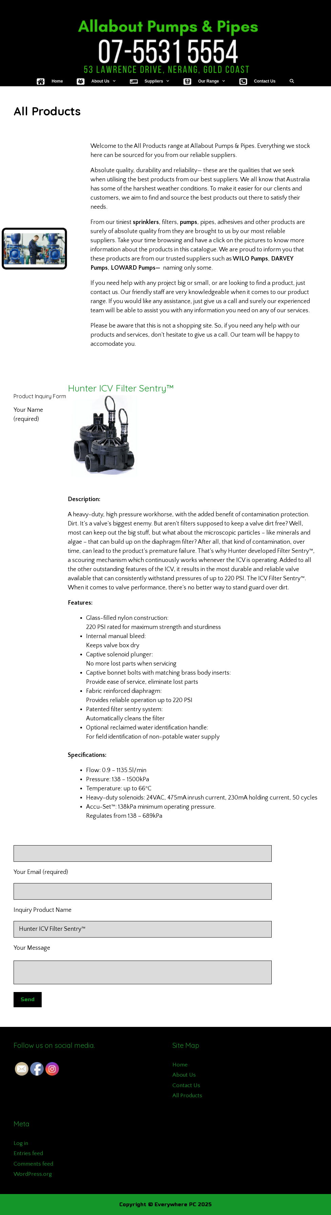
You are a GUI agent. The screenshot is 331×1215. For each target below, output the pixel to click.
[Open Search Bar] (291, 81)
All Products (187, 1096)
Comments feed (33, 1164)
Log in (21, 1143)
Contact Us (186, 1085)
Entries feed (28, 1153)
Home (180, 1065)
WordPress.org (33, 1174)
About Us (184, 1075)
